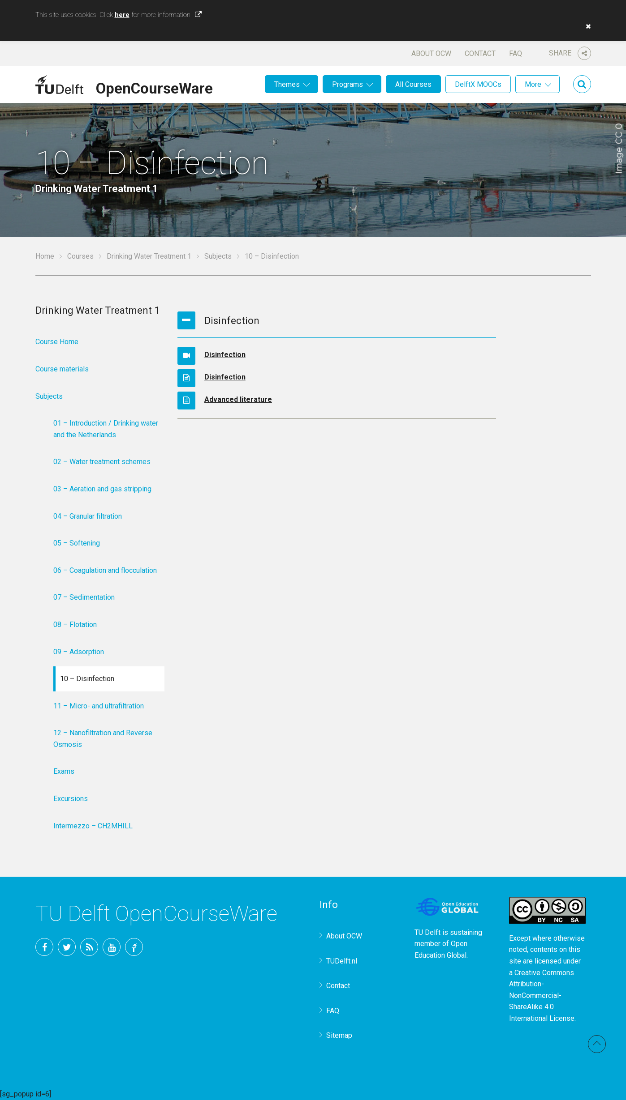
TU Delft (134, 947)
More (533, 84)
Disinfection (225, 354)
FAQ (515, 53)
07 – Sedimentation (84, 597)
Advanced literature (238, 399)
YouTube (112, 947)
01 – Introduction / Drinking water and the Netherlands (105, 429)
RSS (89, 947)
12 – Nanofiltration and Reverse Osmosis (102, 739)
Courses (80, 256)
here (122, 15)
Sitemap (339, 1035)
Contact (480, 53)
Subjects (218, 256)
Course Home (56, 341)
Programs (347, 84)
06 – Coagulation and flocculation (105, 570)
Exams (63, 771)
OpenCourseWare (154, 87)
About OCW (431, 53)
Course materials (62, 369)
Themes (287, 84)
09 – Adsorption (78, 652)
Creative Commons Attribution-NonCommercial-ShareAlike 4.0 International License (541, 995)
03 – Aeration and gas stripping (102, 489)
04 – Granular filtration (87, 516)
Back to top (597, 1044)
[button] (586, 26)
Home (44, 256)
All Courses (413, 84)
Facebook (44, 947)
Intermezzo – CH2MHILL (93, 826)
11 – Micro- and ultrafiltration (98, 706)
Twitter (67, 947)
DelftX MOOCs (478, 84)
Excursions (70, 798)
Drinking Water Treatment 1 (149, 256)
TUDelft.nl (341, 961)
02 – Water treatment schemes (102, 461)
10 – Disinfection (87, 678)
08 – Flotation (75, 624)
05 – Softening (76, 543)
